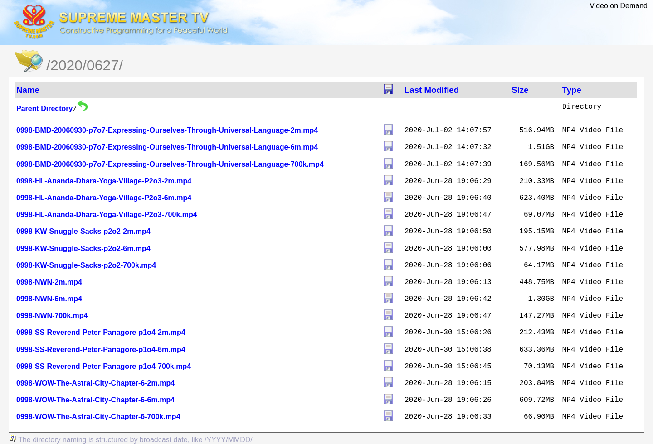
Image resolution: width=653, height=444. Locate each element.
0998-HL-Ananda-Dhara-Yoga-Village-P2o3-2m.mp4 (103, 181)
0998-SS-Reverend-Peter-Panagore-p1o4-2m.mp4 (100, 332)
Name (27, 90)
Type (571, 90)
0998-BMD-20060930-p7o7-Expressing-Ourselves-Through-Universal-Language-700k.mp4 (170, 164)
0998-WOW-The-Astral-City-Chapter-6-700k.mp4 (98, 416)
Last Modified (431, 90)
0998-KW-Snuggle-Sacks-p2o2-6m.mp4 (83, 248)
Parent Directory (44, 108)
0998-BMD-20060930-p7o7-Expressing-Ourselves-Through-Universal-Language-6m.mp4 (167, 147)
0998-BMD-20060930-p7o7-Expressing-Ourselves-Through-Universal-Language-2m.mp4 (167, 130)
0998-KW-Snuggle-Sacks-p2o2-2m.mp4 (83, 231)
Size (520, 90)
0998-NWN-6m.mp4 (49, 299)
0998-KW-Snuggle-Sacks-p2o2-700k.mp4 (86, 265)
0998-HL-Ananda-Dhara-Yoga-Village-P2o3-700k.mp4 (106, 214)
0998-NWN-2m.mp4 (49, 282)
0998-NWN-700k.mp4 (52, 315)
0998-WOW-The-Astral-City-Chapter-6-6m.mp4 (95, 400)
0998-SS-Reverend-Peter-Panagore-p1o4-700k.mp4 (103, 366)
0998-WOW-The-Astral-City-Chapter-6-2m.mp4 (95, 383)
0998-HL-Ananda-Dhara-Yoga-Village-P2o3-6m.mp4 (103, 198)
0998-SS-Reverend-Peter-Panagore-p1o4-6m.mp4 (100, 349)
